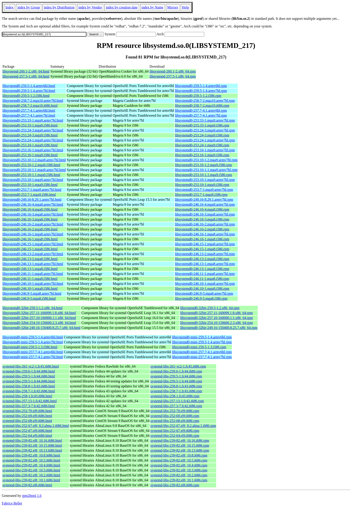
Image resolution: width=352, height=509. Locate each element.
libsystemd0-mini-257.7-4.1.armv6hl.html (32, 352)
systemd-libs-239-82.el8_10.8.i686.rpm (178, 455)
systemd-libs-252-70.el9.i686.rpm (174, 411)
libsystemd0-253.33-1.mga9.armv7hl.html (32, 120)
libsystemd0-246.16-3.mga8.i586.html (29, 219)
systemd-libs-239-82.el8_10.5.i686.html (31, 460)
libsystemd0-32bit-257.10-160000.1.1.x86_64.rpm (216, 318)
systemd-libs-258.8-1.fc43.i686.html (28, 386)
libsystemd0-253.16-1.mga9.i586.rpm (202, 155)
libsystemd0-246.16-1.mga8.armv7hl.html (32, 234)
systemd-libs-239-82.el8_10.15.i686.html (32, 445)
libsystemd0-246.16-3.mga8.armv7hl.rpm (205, 214)
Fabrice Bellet (12, 503)
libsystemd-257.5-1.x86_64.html (25, 76)
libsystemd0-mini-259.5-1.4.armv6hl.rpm (202, 337)
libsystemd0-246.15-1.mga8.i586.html (29, 249)
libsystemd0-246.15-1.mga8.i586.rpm (202, 249)
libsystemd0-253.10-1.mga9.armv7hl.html (32, 180)
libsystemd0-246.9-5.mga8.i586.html (29, 298)
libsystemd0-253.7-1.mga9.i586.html (29, 194)
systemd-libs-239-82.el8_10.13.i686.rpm (179, 450)
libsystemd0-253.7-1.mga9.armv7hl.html (31, 190)
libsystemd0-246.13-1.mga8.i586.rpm (202, 269)
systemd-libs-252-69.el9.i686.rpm (174, 416)
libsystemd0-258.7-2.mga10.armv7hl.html (32, 101)
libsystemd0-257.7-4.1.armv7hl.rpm (201, 115)
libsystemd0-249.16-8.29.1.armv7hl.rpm (204, 199)
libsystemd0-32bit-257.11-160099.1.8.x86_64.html (39, 313)
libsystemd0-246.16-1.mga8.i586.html (29, 239)
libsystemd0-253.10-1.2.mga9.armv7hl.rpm (206, 160)
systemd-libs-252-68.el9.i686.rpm (174, 421)
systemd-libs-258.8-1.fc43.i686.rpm (176, 386)
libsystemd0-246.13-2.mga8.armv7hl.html (32, 254)
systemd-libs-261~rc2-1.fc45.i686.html (30, 366)
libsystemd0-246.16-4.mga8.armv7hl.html (32, 204)
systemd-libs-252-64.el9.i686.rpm (174, 436)
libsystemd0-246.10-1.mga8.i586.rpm (202, 288)
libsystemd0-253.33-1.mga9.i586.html (29, 125)
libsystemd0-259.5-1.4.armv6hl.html (28, 86)
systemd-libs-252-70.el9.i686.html (27, 411)
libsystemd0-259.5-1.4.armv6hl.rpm (201, 86)
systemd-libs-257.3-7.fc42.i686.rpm (176, 406)
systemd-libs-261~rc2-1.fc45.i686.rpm (178, 366)
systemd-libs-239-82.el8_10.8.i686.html (31, 455)
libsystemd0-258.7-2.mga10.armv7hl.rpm (205, 101)
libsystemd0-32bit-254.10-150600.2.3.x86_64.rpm (216, 323)
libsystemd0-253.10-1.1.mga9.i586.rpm (203, 175)
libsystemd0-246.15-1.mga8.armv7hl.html (32, 244)
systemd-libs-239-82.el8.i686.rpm (174, 485)
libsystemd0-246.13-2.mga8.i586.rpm (202, 259)
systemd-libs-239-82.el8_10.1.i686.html (31, 480)
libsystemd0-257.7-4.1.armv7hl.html (28, 115)
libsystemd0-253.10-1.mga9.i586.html (29, 185)
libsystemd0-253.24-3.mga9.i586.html (29, 135)
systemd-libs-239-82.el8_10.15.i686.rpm (179, 445)
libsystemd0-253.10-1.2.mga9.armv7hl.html (34, 160)
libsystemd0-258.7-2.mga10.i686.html (29, 105)
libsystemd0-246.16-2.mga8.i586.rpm (202, 229)
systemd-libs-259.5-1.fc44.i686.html (28, 376)
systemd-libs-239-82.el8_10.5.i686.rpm (178, 460)
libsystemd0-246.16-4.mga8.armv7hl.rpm (205, 204)
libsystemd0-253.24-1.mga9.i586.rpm (202, 145)
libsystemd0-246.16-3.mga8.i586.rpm (202, 219)
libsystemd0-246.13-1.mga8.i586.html (29, 269)
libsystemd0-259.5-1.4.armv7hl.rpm (201, 91)
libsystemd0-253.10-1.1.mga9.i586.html (31, 175)
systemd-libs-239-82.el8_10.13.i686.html (32, 450)
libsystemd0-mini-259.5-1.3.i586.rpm (199, 347)
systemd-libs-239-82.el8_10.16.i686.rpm (179, 440)
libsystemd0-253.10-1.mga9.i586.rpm (202, 185)
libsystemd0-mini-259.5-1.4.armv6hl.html (32, 337)
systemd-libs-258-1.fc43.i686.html (27, 396)
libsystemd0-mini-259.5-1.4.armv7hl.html (32, 342)
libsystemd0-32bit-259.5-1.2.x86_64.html (32, 308)
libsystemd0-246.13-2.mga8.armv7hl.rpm (205, 254)
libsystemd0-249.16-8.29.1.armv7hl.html (32, 199)
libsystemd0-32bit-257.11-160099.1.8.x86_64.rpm (216, 313)
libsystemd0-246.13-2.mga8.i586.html (29, 259)
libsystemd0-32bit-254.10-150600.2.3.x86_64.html (39, 323)
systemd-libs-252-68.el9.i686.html (27, 421)
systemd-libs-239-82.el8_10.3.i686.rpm (178, 470)
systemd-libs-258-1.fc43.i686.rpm (174, 396)
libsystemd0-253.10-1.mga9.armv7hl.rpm (205, 180)
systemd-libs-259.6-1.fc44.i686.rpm (176, 371)
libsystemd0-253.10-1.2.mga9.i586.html (31, 165)
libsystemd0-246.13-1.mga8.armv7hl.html (32, 264)
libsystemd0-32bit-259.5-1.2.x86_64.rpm (210, 308)
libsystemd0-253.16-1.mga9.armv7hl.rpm (205, 150)
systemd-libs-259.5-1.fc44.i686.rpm (176, 376)
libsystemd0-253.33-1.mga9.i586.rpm (202, 125)
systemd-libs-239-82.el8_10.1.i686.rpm (178, 480)
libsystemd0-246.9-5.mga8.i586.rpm (201, 298)
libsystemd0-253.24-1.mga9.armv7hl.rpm (205, 140)
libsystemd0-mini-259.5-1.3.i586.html (29, 347)
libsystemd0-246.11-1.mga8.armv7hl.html (32, 274)
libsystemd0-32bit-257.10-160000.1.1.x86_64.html (39, 318)
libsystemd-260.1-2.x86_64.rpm (173, 71)
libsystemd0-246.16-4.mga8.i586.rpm (202, 209)
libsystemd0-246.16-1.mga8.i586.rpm (202, 239)
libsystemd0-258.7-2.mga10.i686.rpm (202, 105)
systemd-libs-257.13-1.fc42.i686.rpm (177, 401)
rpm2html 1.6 (32, 496)
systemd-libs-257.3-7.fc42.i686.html (28, 406)
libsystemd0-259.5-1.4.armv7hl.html (28, 91)
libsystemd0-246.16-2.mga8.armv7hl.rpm (205, 224)
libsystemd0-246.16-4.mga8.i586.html (29, 209)
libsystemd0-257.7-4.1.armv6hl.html (28, 110)
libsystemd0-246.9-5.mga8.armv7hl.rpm (204, 293)
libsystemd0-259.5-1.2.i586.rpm (198, 96)
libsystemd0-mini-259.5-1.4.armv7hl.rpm (202, 342)
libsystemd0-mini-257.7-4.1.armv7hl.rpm (202, 357)
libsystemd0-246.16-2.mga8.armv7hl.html (32, 224)
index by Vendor (90, 7)
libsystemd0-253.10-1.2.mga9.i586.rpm (203, 165)
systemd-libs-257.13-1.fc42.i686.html (29, 401)
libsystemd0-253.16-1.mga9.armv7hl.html (32, 150)
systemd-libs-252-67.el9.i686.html (27, 431)
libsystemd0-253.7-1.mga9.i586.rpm (201, 194)
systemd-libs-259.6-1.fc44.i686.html (28, 371)
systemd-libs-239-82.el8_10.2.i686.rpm (178, 475)
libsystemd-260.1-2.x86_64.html (25, 71)
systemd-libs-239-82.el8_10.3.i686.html (31, 470)
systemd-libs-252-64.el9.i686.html (27, 436)
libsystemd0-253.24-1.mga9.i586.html (29, 145)
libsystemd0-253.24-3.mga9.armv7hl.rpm (205, 130)
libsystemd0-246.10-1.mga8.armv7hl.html (32, 284)
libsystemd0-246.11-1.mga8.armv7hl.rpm (205, 274)
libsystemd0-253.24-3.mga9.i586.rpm (202, 135)
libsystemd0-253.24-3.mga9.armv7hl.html (32, 130)
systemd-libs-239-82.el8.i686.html (27, 485)
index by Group (28, 7)
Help (185, 7)
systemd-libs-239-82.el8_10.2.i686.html (31, 475)
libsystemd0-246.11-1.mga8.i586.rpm (202, 279)
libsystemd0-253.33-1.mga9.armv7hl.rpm (205, 120)
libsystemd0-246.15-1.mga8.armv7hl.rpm (205, 244)
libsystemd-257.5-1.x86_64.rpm (173, 76)
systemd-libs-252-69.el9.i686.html (27, 416)
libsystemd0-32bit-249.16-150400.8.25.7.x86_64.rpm (218, 328)
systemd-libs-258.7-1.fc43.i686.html (28, 391)
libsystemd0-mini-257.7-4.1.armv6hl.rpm (202, 352)
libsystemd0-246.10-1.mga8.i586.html (29, 288)
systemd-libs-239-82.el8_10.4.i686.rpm (178, 465)
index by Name (152, 7)
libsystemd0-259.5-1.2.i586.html (26, 96)
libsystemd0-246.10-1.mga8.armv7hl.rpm (205, 284)
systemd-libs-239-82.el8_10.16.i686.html (32, 440)
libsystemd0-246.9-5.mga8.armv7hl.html (31, 293)
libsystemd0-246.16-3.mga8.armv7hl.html (32, 214)
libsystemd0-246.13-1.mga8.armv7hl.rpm (205, 264)
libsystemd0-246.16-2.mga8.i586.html (29, 229)
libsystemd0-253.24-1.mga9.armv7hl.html (32, 140)
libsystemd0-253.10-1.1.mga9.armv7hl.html (34, 170)
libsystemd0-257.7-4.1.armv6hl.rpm (201, 110)
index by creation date (122, 7)
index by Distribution (59, 7)
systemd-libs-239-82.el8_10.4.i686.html (31, 465)
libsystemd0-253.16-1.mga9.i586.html (29, 155)
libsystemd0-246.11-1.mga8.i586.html (29, 279)
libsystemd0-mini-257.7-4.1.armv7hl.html (32, 357)
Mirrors (172, 7)
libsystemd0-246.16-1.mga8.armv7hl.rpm (205, 234)
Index (9, 7)
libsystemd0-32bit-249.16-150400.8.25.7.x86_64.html (41, 328)
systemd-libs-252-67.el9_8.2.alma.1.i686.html (35, 426)
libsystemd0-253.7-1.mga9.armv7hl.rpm (204, 190)
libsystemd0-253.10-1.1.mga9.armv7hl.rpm (206, 170)
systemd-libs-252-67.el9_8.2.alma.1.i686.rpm (183, 426)
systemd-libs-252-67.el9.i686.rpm (174, 431)
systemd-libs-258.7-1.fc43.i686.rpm (176, 391)
